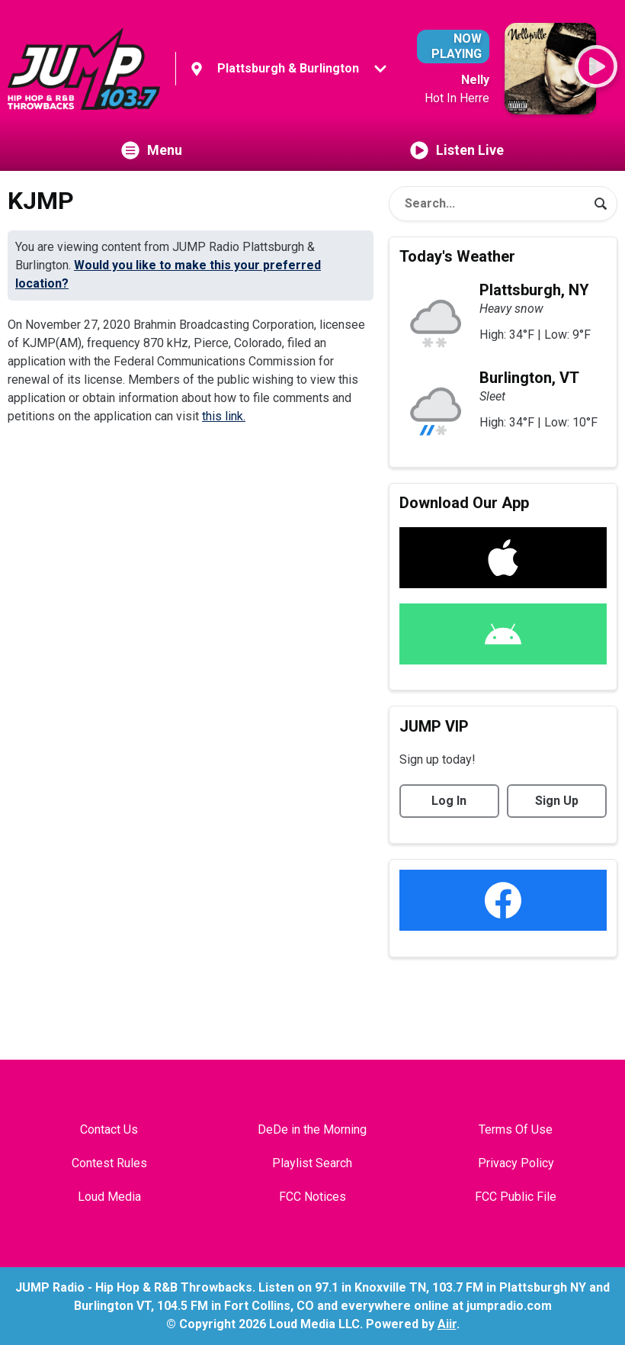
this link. (223, 416)
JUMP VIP (434, 726)
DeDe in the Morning (312, 1129)
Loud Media (109, 1196)
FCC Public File (515, 1196)
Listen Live (457, 150)
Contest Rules (109, 1163)
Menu (151, 150)
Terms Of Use (516, 1129)
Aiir (447, 1324)
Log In (448, 800)
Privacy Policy (516, 1163)
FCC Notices (312, 1196)
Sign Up (557, 800)
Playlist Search (312, 1163)
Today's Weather (457, 256)
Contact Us (109, 1129)
